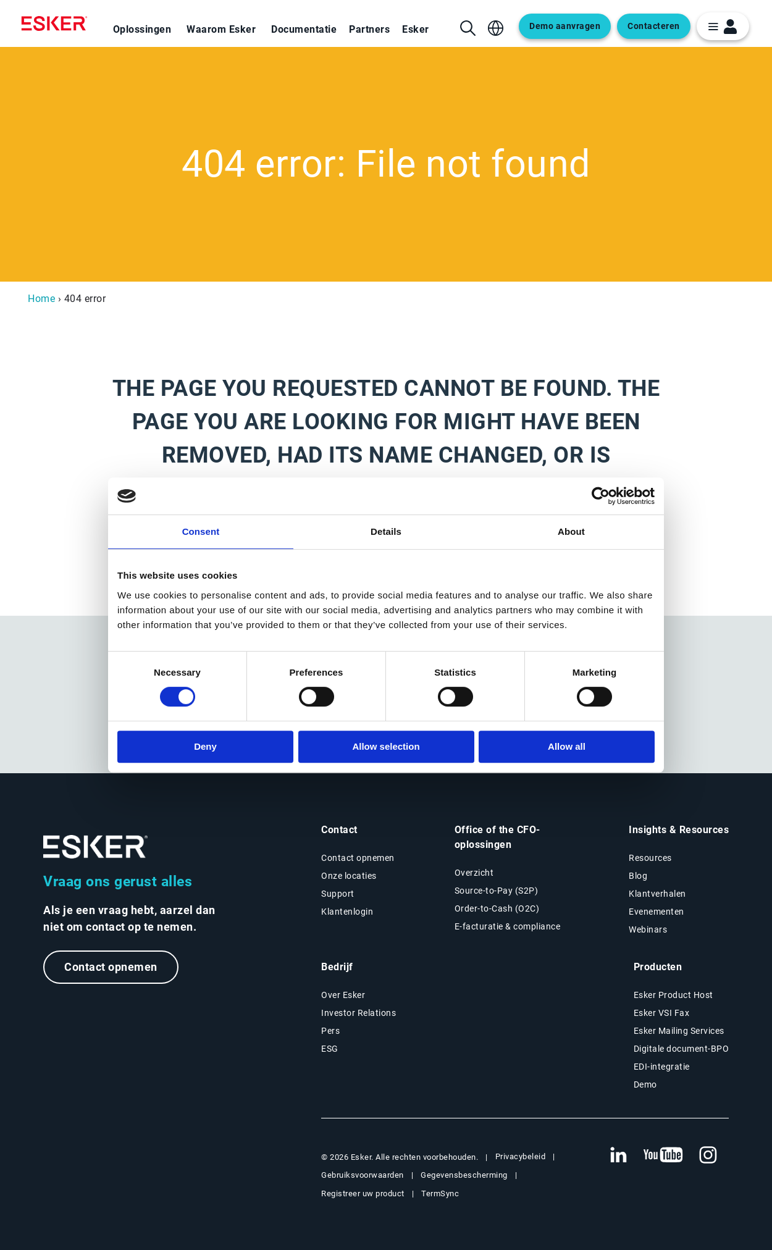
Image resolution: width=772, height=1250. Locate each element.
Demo (645, 1084)
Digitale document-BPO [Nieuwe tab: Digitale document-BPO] (681, 1049)
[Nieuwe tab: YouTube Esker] (663, 1155)
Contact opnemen (110, 966)
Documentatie (304, 29)
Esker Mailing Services (679, 1031)
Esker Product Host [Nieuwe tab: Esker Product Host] (673, 995)
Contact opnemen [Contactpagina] (358, 858)
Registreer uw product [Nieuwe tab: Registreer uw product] (363, 1193)
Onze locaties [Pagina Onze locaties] (349, 876)
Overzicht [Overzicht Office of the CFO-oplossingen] (474, 873)
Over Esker (343, 995)
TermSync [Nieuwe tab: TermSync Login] (440, 1193)
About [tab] (571, 531)
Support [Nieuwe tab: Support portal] (338, 894)
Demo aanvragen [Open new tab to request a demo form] (564, 26)
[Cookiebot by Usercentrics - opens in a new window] (601, 496)
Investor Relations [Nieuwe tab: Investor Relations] (358, 1013)
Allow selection (385, 746)
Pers (330, 1031)
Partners (369, 29)
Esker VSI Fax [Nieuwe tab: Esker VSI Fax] (662, 1013)
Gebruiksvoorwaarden (362, 1175)
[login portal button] (723, 26)
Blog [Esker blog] (638, 876)
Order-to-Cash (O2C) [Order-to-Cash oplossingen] (497, 908)
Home (41, 298)
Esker (415, 29)
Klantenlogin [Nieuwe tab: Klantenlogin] (347, 912)
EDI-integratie (662, 1067)
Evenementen (656, 912)
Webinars (648, 929)
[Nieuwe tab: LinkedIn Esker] (618, 1155)
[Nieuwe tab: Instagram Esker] (708, 1155)
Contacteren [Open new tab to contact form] (653, 26)
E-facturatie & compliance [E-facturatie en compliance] (508, 926)
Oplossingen (142, 29)
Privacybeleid (520, 1156)
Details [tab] (386, 531)
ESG (329, 1049)
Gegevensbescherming (464, 1175)
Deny (205, 746)
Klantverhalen (657, 894)
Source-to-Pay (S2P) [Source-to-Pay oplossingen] (497, 891)
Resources (650, 858)
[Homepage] (57, 23)
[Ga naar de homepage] (95, 847)
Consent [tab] (201, 531)
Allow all (566, 746)
